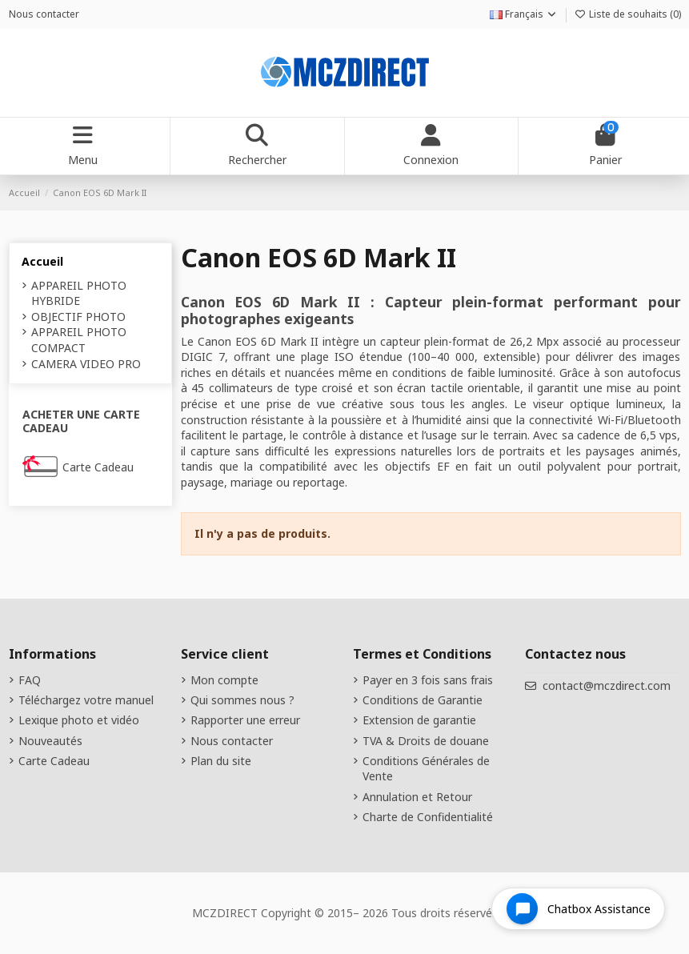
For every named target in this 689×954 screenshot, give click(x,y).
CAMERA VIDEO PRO (86, 363)
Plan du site (220, 760)
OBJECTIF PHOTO (78, 316)
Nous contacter (44, 14)
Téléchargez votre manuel (86, 699)
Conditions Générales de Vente (426, 768)
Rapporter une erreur (245, 720)
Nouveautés (50, 740)
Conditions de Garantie (423, 699)
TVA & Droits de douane (426, 740)
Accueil (42, 261)
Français (524, 14)
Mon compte (224, 679)
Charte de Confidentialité (428, 816)
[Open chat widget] (578, 909)
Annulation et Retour (417, 796)
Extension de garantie (419, 720)
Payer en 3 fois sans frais (428, 679)
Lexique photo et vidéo (78, 720)
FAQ (29, 679)
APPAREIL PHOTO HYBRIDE (78, 293)
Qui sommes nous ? (242, 699)
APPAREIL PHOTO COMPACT (78, 339)
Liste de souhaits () (628, 14)
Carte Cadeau (98, 467)
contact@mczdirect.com (607, 685)
